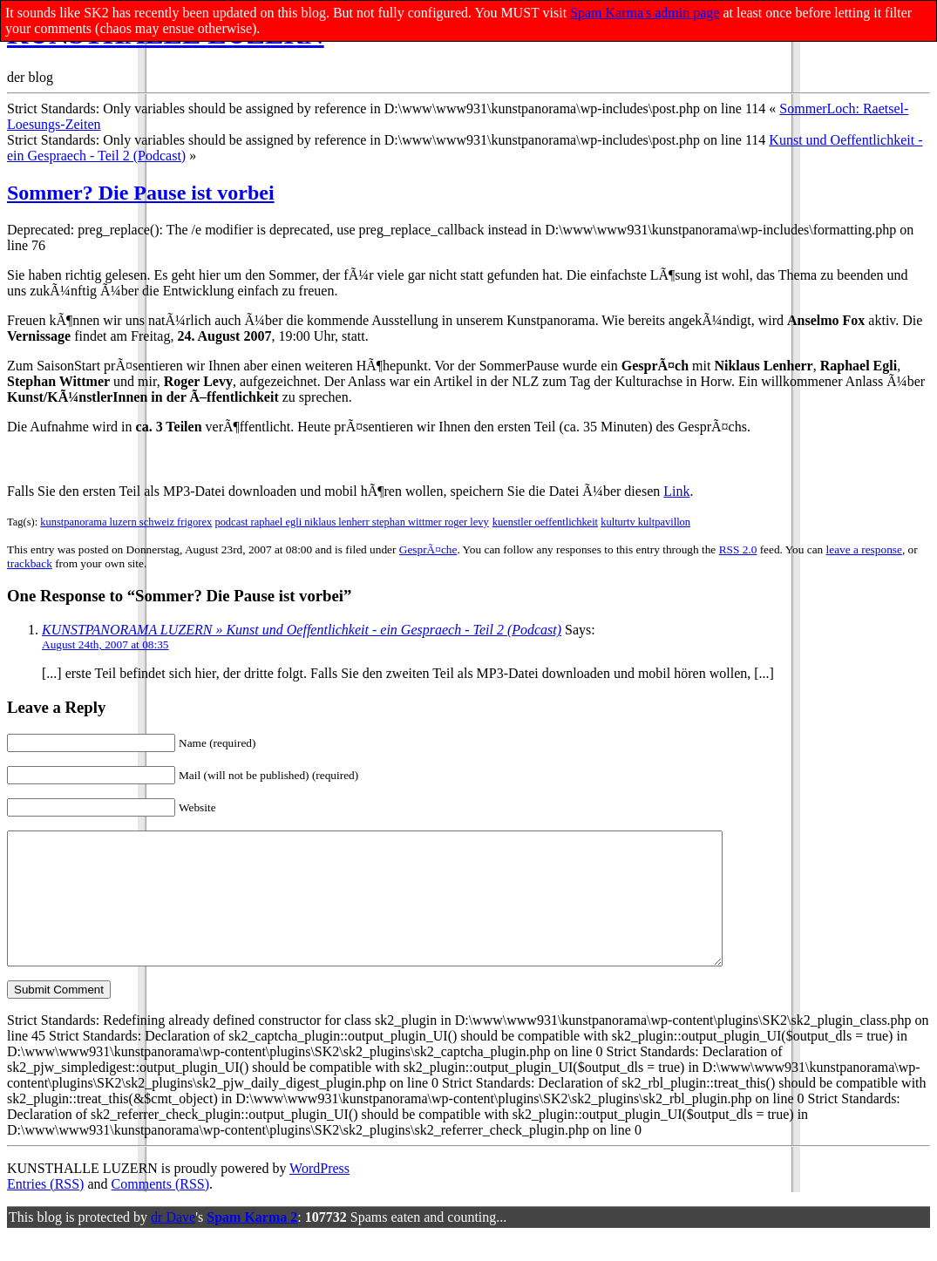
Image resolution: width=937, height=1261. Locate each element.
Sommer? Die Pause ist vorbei (141, 192)
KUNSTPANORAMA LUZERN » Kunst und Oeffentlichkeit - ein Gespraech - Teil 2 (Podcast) (301, 629)
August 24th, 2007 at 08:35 (105, 644)
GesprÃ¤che (428, 549)
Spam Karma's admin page (644, 12)
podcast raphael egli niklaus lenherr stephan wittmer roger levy (351, 522)
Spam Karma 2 (252, 1243)
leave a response (864, 549)
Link (676, 491)
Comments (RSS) (160, 1210)
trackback (29, 563)
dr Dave (173, 1243)
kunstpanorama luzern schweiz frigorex (126, 522)
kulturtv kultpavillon (645, 522)
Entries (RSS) (45, 1210)
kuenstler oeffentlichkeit (545, 522)
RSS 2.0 (738, 549)
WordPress (319, 1194)
